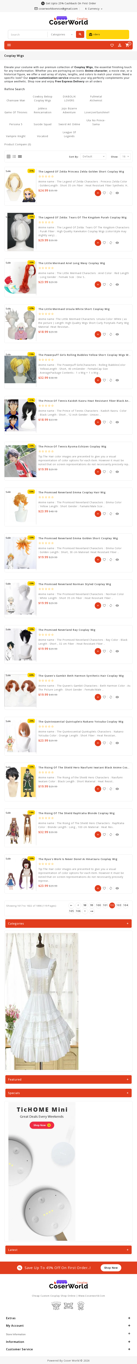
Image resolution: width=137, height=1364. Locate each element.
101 (105, 905)
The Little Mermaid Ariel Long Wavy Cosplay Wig (71, 263)
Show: (114, 156)
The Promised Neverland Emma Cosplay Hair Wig (72, 492)
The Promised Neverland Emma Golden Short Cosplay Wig (78, 538)
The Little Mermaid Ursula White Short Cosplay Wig (74, 309)
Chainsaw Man (16, 100)
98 (85, 905)
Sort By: (73, 156)
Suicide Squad (42, 124)
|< (71, 905)
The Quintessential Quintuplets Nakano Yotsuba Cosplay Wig (81, 721)
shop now (111, 1267)
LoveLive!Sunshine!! (96, 112)
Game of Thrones (15, 112)
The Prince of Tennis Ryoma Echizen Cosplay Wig (72, 446)
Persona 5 (15, 124)
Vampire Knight (16, 136)
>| (92, 911)
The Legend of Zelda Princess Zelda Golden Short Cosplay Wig (81, 171)
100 (98, 905)
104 (125, 905)
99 (91, 905)
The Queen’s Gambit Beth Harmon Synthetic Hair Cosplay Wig (81, 675)
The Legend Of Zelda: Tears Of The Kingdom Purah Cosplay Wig (82, 217)
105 (71, 911)
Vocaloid (42, 136)
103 (118, 905)
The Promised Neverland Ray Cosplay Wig (66, 629)
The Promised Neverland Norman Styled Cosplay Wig (74, 584)
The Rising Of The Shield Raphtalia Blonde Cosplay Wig (76, 813)
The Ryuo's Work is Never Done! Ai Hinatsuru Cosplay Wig (77, 859)
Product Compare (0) (17, 144)
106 (78, 911)
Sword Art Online (69, 124)
